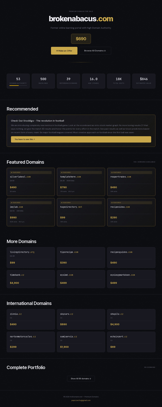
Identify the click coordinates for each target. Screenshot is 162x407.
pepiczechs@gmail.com (81, 400)
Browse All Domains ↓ (95, 50)
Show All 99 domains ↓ (81, 378)
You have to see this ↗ (25, 139)
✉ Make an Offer (64, 50)
